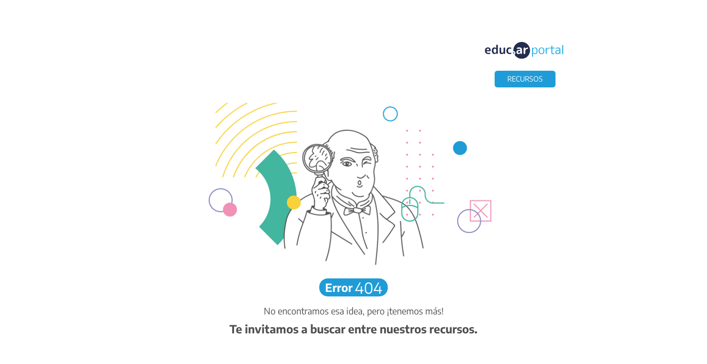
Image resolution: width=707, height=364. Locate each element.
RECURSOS (525, 78)
